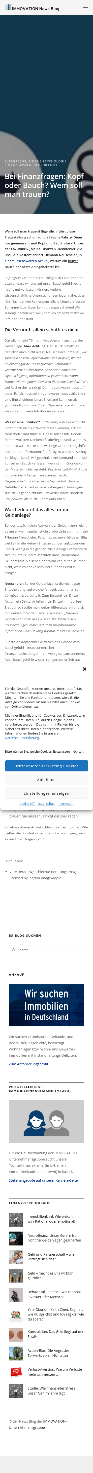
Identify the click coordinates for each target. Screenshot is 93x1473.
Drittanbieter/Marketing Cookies (46, 765)
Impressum (65, 804)
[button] (85, 669)
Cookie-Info (27, 804)
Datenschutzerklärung (22, 738)
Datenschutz (46, 804)
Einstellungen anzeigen (46, 793)
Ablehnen (46, 779)
